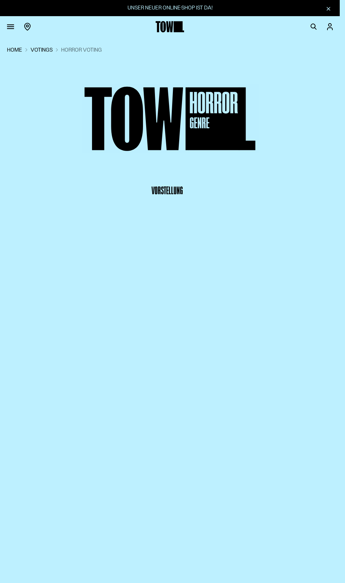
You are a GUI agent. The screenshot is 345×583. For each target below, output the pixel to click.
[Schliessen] (328, 8)
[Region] (27, 27)
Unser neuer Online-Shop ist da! (170, 8)
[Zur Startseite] (170, 27)
